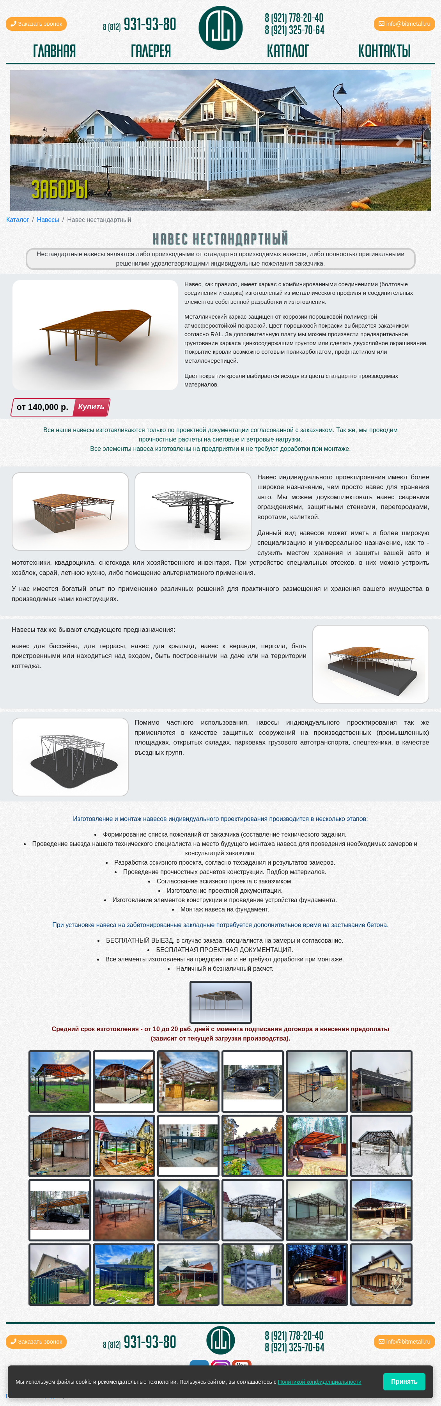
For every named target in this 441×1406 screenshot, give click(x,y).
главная (54, 50)
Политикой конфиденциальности (319, 1382)
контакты (384, 50)
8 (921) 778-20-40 (294, 17)
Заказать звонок (36, 23)
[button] (41, 140)
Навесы (48, 219)
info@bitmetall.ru (408, 23)
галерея (151, 50)
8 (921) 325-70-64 (294, 29)
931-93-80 (139, 24)
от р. (43, 407)
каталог (288, 50)
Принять (404, 1381)
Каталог (17, 219)
